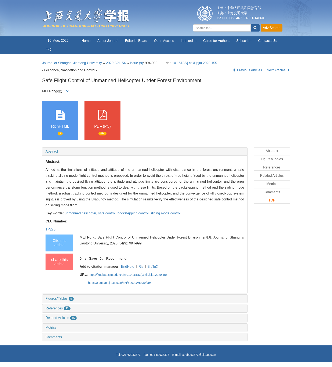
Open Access (164, 41)
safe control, (108, 213)
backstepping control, (134, 213)
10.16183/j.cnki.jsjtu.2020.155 (194, 63)
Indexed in (188, 41)
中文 (49, 49)
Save (93, 258)
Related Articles (61, 318)
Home (86, 41)
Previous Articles (248, 70)
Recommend (116, 258)
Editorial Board (136, 41)
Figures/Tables (60, 298)
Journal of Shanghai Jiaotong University (72, 63)
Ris (140, 266)
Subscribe (243, 41)
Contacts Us (267, 41)
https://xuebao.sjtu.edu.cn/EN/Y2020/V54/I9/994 (119, 282)
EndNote (127, 266)
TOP (271, 200)
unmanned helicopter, (81, 213)
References (58, 308)
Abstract (52, 151)
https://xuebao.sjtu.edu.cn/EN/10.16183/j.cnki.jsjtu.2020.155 (128, 274)
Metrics (51, 327)
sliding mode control (165, 213)
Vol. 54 (120, 63)
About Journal (107, 41)
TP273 (50, 229)
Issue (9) (136, 63)
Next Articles (278, 70)
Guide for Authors (216, 41)
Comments (54, 337)
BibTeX (152, 266)
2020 (110, 63)
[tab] (144, 152)
